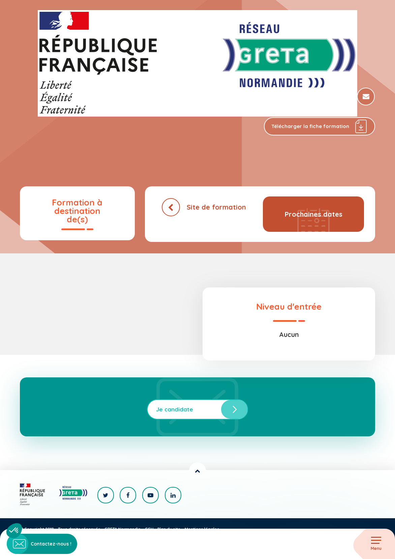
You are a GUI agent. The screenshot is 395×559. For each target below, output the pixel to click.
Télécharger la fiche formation (319, 126)
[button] (14, 531)
